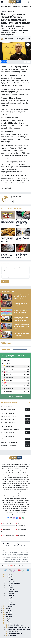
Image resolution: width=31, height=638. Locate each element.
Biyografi (7, 614)
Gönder (5, 281)
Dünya (9, 585)
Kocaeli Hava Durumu (8, 523)
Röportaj (7, 612)
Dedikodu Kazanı (13, 583)
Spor (9, 602)
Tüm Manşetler (21, 529)
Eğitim (9, 587)
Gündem (25, 6)
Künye (6, 618)
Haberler (3, 11)
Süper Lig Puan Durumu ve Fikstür (18, 629)
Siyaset (10, 600)
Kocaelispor (16, 6)
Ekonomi (11, 11)
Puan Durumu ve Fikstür (6, 530)
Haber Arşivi (20, 535)
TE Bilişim (11, 565)
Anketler (7, 616)
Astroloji (10, 581)
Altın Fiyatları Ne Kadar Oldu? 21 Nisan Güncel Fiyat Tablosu (7, 221)
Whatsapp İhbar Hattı (21, 546)
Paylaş (4, 61)
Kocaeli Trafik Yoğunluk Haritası (20, 524)
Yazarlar (7, 610)
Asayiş (5, 546)
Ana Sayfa (7, 574)
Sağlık (9, 598)
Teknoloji (10, 604)
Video (6, 608)
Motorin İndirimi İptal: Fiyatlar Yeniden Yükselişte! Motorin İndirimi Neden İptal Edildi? (22, 222)
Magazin (10, 595)
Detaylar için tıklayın (15, 396)
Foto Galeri (8, 606)
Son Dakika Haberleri (7, 535)
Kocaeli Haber (6, 6)
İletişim (6, 621)
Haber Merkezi (15, 198)
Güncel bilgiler (12, 591)
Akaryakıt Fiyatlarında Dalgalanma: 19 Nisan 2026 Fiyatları (22, 239)
